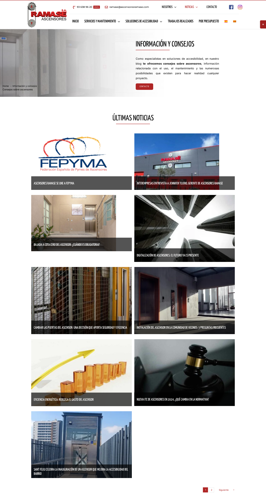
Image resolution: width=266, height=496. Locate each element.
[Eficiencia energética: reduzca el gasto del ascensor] (81, 341)
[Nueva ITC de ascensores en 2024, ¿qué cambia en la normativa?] (184, 341)
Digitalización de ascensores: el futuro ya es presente (168, 255)
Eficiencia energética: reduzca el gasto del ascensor (64, 399)
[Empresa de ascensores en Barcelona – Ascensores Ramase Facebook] (231, 6)
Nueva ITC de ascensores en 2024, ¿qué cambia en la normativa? (173, 399)
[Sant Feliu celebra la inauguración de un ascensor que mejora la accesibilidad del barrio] (81, 413)
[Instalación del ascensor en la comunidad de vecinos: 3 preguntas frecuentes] (184, 269)
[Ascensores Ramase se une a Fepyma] (73, 135)
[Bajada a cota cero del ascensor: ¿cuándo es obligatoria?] (73, 197)
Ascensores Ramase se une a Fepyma (54, 183)
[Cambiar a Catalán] (234, 21)
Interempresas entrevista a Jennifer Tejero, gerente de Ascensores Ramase (180, 183)
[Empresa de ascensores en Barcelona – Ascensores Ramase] (47, 3)
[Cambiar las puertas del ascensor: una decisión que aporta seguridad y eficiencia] (81, 269)
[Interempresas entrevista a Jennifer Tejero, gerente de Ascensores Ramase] (176, 135)
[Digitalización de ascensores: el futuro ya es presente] (184, 197)
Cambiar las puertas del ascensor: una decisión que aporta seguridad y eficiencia (80, 327)
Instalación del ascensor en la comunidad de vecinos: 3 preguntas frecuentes (181, 327)
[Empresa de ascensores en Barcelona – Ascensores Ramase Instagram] (240, 6)
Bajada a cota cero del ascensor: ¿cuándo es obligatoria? (67, 244)
